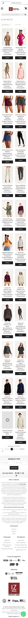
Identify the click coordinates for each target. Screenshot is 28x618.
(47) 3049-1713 (21, 550)
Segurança (7, 540)
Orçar (7, 57)
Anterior (7, 449)
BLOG (14, 533)
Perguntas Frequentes (21, 545)
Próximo (22, 449)
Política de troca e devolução (7, 545)
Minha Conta (21, 540)
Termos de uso (7, 542)
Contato (14, 531)
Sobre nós (14, 529)
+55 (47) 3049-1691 (21, 547)
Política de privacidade (7, 548)
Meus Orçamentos (21, 542)
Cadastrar (14, 467)
